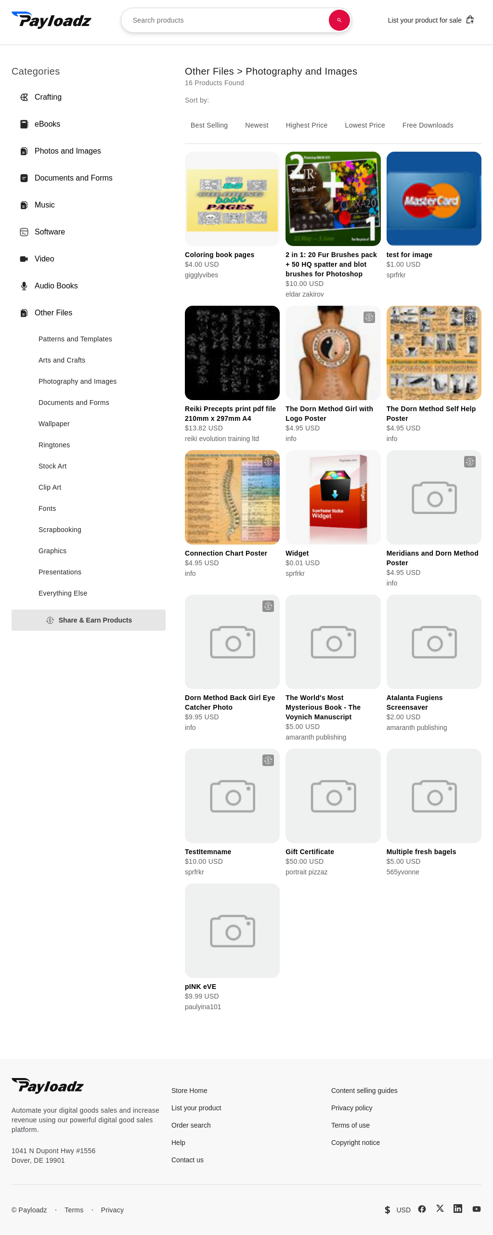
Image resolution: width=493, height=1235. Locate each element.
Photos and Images (60, 151)
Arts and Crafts (62, 360)
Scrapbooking (60, 529)
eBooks (39, 124)
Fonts (47, 508)
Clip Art (50, 487)
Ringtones (54, 445)
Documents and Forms (66, 178)
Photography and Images (78, 381)
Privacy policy (352, 1108)
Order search (191, 1125)
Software (42, 232)
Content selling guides (364, 1090)
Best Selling (209, 125)
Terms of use (350, 1125)
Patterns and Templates (75, 339)
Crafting (40, 97)
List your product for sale (431, 19)
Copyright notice (355, 1142)
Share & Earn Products (88, 620)
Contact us (187, 1160)
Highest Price (307, 125)
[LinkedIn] (458, 1208)
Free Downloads (428, 125)
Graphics (52, 551)
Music (37, 205)
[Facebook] (422, 1209)
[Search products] (339, 20)
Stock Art (53, 466)
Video (36, 259)
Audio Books (48, 286)
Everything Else (63, 593)
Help (178, 1142)
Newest (256, 125)
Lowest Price (365, 125)
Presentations (60, 572)
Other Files (45, 313)
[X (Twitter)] (440, 1208)
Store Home (189, 1090)
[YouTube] (476, 1209)
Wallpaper (54, 424)
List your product (196, 1108)
